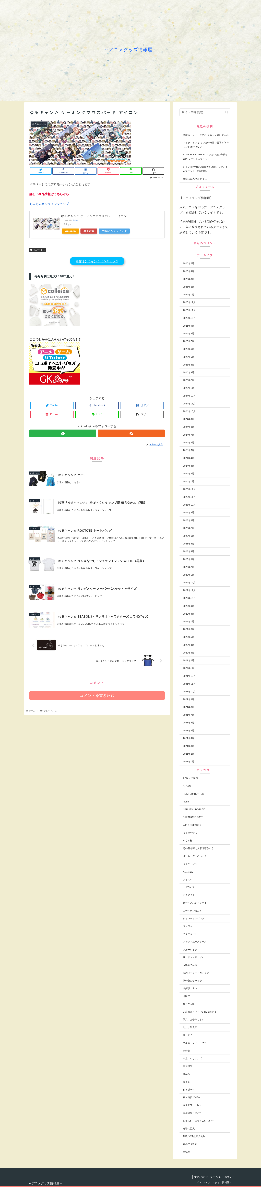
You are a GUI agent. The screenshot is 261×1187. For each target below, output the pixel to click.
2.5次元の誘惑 (190, 778)
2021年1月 (188, 761)
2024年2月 (188, 473)
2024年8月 (188, 426)
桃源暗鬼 (187, 1066)
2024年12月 (189, 395)
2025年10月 (189, 318)
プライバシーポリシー (221, 1177)
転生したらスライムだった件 (198, 1120)
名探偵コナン (190, 988)
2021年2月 (188, 753)
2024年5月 (188, 450)
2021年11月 (189, 683)
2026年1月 (188, 294)
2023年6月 (188, 536)
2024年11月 (189, 403)
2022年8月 (188, 613)
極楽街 (186, 1074)
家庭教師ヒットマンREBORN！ (200, 1011)
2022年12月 (189, 582)
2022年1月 (188, 668)
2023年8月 (188, 520)
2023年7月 (188, 528)
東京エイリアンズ (192, 1058)
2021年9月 (188, 699)
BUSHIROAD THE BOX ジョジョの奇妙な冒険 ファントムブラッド (205, 156)
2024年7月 (188, 434)
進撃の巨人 (189, 1128)
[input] (205, 112)
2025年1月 (188, 388)
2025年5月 (188, 357)
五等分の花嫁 (190, 965)
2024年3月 (188, 465)
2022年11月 (189, 590)
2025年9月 (188, 325)
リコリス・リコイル (193, 957)
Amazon (70, 231)
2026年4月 (188, 271)
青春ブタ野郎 (190, 1144)
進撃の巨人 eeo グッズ (195, 178)
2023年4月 (188, 551)
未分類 (186, 1050)
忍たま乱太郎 (190, 1027)
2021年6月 (188, 722)
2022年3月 (188, 652)
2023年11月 (189, 497)
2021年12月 (189, 676)
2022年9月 (188, 606)
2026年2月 (188, 286)
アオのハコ (189, 879)
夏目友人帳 (189, 1004)
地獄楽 (186, 996)
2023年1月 (188, 574)
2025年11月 (189, 310)
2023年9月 (188, 512)
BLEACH (187, 786)
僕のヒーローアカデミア (196, 972)
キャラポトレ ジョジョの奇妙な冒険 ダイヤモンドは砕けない (206, 144)
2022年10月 (189, 598)
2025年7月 (188, 341)
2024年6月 (188, 442)
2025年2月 (188, 380)
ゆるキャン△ (37, 250)
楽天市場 (89, 231)
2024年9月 (188, 419)
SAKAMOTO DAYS (193, 817)
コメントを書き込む (97, 696)
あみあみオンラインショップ (49, 204)
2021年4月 (188, 738)
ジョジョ (187, 926)
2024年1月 (188, 481)
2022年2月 (188, 660)
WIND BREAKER (192, 825)
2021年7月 (188, 714)
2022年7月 (188, 621)
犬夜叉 (186, 1082)
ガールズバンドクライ (195, 902)
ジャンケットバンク (193, 918)
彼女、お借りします (193, 1019)
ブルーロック (190, 949)
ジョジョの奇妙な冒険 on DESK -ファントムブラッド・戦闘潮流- (205, 168)
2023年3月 (188, 559)
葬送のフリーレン (192, 1105)
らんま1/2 (188, 871)
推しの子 (187, 1035)
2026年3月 (188, 279)
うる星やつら (190, 832)
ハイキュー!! (189, 934)
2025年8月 (188, 333)
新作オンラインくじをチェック (97, 261)
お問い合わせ (199, 1177)
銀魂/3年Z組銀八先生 (194, 1136)
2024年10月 (189, 411)
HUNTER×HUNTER (193, 794)
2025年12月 (189, 302)
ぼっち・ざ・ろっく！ (195, 856)
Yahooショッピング (114, 231)
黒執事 (186, 1151)
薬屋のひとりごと (192, 1113)
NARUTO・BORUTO (194, 809)
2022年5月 (188, 637)
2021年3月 (188, 746)
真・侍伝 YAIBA (191, 1097)
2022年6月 (188, 629)
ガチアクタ (189, 895)
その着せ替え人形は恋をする (198, 848)
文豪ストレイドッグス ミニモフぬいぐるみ (206, 134)
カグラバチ (189, 887)
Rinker (75, 220)
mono (186, 801)
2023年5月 (188, 543)
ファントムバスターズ (195, 941)
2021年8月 (188, 707)
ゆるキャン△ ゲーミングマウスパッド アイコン (94, 216)
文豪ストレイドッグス (195, 1043)
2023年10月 (189, 504)
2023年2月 (188, 567)
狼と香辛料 (189, 1089)
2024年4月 (188, 458)
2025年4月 (188, 364)
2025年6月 (188, 349)
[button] (227, 112)
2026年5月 (188, 263)
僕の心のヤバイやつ (193, 980)
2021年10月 (189, 691)
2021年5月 (188, 730)
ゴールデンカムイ (192, 910)
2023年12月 (189, 489)
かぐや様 (187, 840)
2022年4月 (188, 645)
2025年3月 (188, 372)
